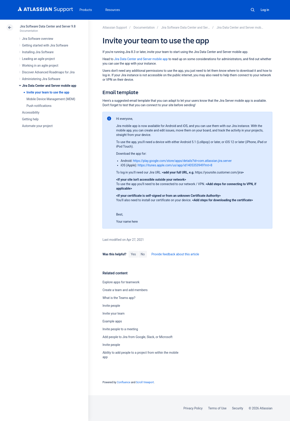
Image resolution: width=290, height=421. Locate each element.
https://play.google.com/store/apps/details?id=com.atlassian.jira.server (182, 161)
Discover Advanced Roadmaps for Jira (48, 72)
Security (237, 408)
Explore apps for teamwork (120, 282)
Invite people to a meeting (120, 329)
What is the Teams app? (118, 298)
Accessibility (30, 112)
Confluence (123, 382)
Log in (265, 10)
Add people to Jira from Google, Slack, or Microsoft (137, 337)
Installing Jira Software (38, 52)
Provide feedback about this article (175, 254)
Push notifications (39, 106)
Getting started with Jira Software (45, 45)
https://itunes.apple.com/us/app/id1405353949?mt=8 (175, 165)
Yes (133, 254)
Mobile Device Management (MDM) (51, 99)
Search (252, 9)
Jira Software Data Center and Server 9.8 (48, 26)
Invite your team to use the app (48, 92)
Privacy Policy (193, 408)
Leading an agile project (38, 59)
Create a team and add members (125, 290)
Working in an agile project (40, 65)
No (143, 254)
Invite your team (113, 313)
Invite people (111, 305)
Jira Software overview (37, 38)
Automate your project (37, 126)
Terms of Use (217, 408)
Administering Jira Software (41, 79)
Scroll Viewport (145, 382)
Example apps (112, 321)
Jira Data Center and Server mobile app (49, 85)
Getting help (30, 119)
